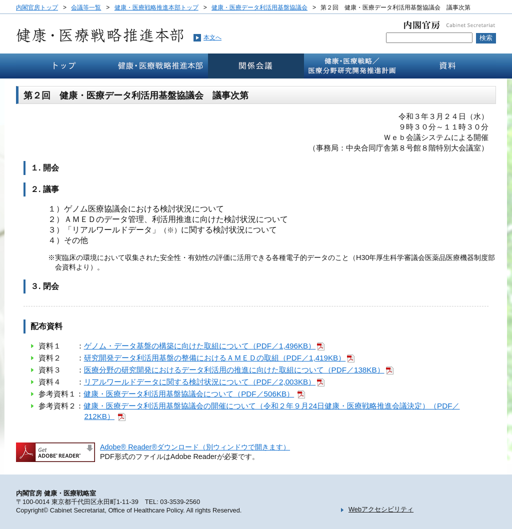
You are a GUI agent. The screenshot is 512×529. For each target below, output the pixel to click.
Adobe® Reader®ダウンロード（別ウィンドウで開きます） (195, 447)
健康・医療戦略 (352, 66)
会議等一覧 (86, 7)
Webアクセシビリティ (381, 509)
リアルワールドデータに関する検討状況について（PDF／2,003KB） (200, 382)
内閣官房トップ (37, 7)
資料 (448, 66)
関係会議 (256, 66)
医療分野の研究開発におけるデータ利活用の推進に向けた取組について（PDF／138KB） (234, 370)
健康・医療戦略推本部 (160, 66)
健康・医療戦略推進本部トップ (156, 7)
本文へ (213, 37)
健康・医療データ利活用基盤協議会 (260, 7)
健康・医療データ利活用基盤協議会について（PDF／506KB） (189, 394)
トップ (64, 66)
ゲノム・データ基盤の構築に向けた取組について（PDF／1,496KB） (200, 346)
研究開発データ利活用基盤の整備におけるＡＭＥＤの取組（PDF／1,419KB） (215, 358)
